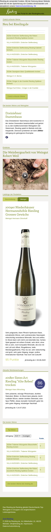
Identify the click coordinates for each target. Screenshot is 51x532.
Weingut (23, 199)
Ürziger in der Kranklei (30, 88)
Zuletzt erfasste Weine (11, 19)
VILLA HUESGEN (13, 42)
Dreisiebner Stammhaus (13, 115)
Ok (35, 6)
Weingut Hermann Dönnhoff (16, 218)
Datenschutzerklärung (24, 6)
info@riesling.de (16, 524)
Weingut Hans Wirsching (15, 389)
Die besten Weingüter (17, 503)
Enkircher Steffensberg (29, 42)
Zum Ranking (8, 519)
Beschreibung (10, 199)
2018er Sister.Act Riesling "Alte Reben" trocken (19, 381)
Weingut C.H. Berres (14, 76)
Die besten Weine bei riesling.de (20, 484)
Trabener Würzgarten (28, 66)
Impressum (28, 524)
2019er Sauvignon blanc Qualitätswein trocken (23, 72)
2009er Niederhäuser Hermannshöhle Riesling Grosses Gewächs (22, 210)
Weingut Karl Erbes (14, 88)
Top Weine (12, 430)
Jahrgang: (9, 436)
